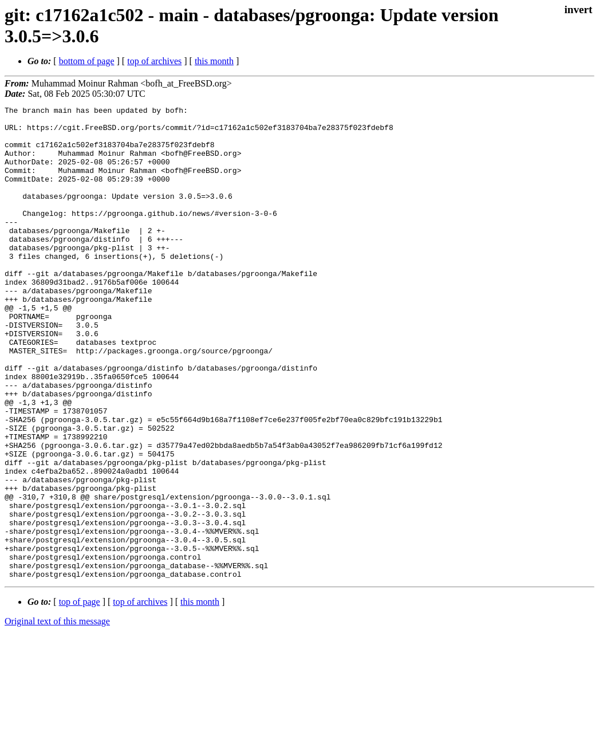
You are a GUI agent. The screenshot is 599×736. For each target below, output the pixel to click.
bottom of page (87, 61)
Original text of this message (57, 716)
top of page (79, 696)
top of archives (154, 61)
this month (214, 61)
